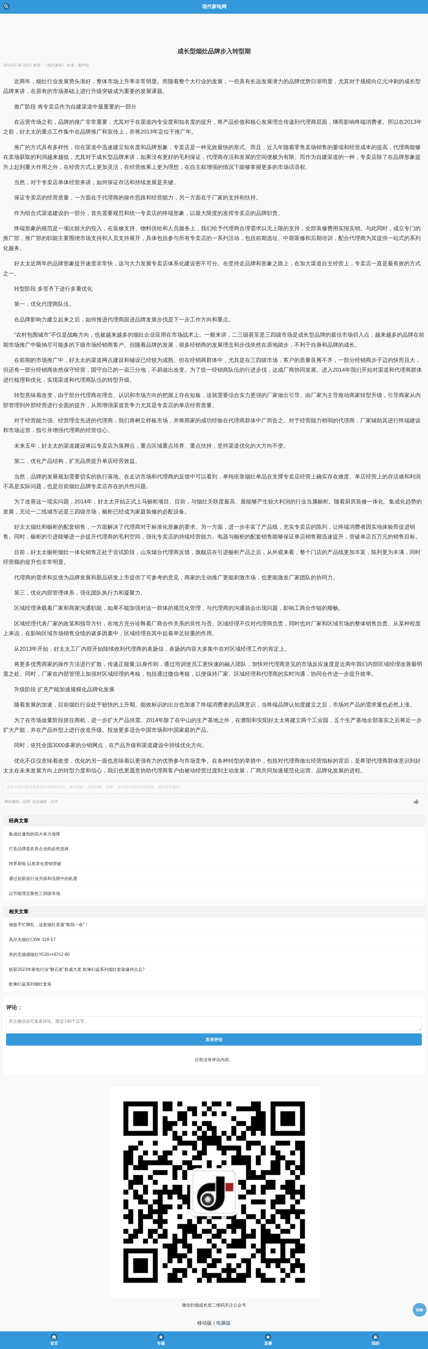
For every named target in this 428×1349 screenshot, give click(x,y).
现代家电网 (214, 1308)
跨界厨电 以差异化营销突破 (35, 838)
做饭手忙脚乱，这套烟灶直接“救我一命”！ (49, 899)
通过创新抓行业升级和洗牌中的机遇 (43, 853)
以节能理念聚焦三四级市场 (34, 868)
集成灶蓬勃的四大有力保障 (34, 808)
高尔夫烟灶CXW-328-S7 (32, 914)
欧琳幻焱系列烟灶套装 (30, 958)
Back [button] (6, 6)
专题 (161, 1343)
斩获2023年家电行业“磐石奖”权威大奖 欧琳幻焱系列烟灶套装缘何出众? (76, 943)
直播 (268, 1343)
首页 (54, 1343)
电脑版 (223, 1297)
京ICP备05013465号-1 (214, 1319)
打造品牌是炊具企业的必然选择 (39, 823)
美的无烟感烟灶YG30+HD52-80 (39, 929)
